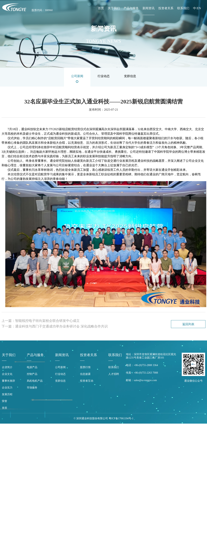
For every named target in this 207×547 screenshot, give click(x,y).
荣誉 (4, 401)
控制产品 (32, 374)
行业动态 (60, 374)
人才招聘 (113, 374)
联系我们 (183, 8)
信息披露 (85, 374)
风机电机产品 (35, 380)
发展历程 (7, 394)
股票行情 (85, 367)
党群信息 (60, 380)
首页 (101, 8)
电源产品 (32, 367)
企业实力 (7, 387)
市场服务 (32, 387)
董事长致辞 (8, 380)
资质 (4, 407)
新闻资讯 (148, 8)
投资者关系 (165, 8)
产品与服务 (131, 8)
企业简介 (7, 367)
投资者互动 (86, 380)
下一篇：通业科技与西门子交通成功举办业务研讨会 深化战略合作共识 (55, 326)
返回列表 (188, 324)
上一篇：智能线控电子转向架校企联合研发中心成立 (41, 321)
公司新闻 (60, 367)
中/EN (197, 8)
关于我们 (114, 8)
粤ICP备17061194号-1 (121, 418)
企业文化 (7, 374)
